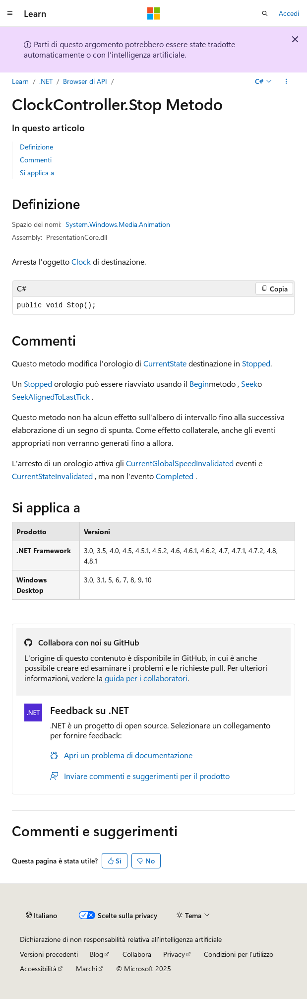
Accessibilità (38, 968)
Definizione (36, 146)
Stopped (256, 363)
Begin (199, 383)
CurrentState (164, 363)
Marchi (86, 968)
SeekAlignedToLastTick (51, 396)
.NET (46, 81)
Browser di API (85, 81)
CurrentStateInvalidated (52, 476)
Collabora (137, 954)
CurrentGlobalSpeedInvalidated (180, 463)
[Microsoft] (153, 13)
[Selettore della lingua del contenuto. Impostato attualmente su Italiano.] (41, 916)
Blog (96, 954)
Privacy (174, 954)
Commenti (36, 159)
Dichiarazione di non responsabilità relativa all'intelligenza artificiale (121, 939)
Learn (20, 81)
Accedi (289, 13)
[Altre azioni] (286, 81)
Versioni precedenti (49, 954)
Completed (174, 476)
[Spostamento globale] (10, 13)
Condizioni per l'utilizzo (238, 954)
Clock (81, 261)
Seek (249, 383)
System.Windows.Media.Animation (117, 224)
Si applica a (37, 172)
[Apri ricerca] (265, 13)
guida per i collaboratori (146, 678)
